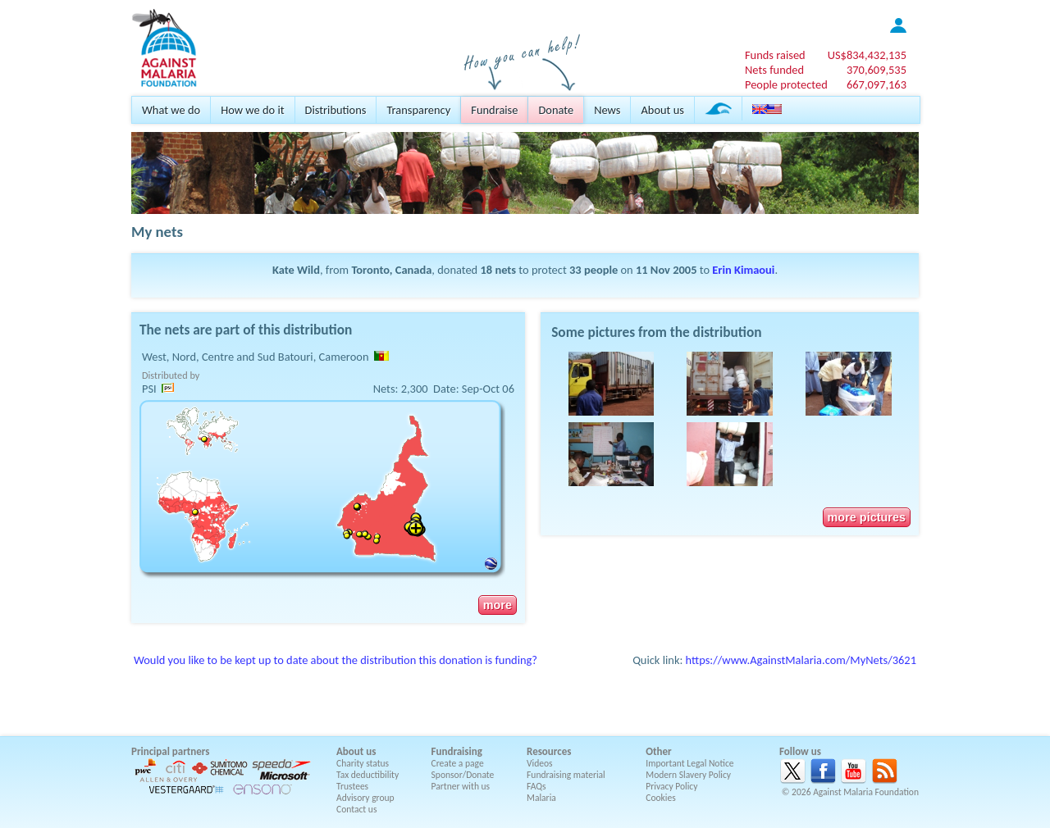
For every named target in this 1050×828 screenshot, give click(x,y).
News (607, 109)
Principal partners (170, 751)
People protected (786, 84)
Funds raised (775, 55)
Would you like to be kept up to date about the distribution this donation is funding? (335, 660)
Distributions (336, 109)
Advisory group (365, 797)
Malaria (541, 797)
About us (662, 109)
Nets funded (774, 69)
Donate (555, 109)
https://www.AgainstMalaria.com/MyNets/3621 (801, 660)
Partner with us (461, 786)
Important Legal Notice (689, 763)
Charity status (362, 763)
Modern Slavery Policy (688, 774)
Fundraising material (566, 774)
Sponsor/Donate (463, 774)
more (497, 605)
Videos (540, 763)
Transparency (418, 109)
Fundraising (456, 751)
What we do (171, 109)
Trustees (352, 786)
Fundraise (494, 109)
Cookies (661, 797)
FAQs (536, 786)
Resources (549, 751)
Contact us (356, 809)
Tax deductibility (367, 774)
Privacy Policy (671, 786)
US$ (867, 55)
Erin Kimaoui (743, 269)
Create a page (457, 763)
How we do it (252, 109)
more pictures (867, 517)
